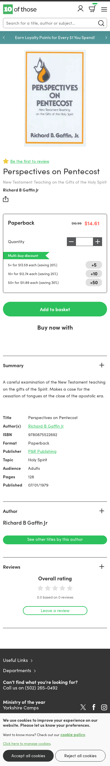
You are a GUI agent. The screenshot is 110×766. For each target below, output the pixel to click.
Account (81, 8)
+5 (94, 264)
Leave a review (55, 610)
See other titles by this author (55, 539)
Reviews (11, 566)
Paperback (21, 222)
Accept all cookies (28, 755)
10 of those (20, 9)
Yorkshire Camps (21, 707)
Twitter (83, 707)
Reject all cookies (80, 755)
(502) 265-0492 (41, 687)
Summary (13, 365)
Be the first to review (29, 161)
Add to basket (55, 309)
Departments (17, 670)
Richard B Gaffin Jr (21, 190)
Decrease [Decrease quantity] (71, 241)
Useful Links (15, 660)
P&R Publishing (42, 451)
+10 (94, 273)
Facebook (93, 707)
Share (6, 199)
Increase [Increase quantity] (97, 241)
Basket (94, 6)
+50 (94, 282)
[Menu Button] (104, 9)
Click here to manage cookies (26, 743)
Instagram (104, 707)
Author (10, 511)
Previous (4, 37)
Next (106, 37)
